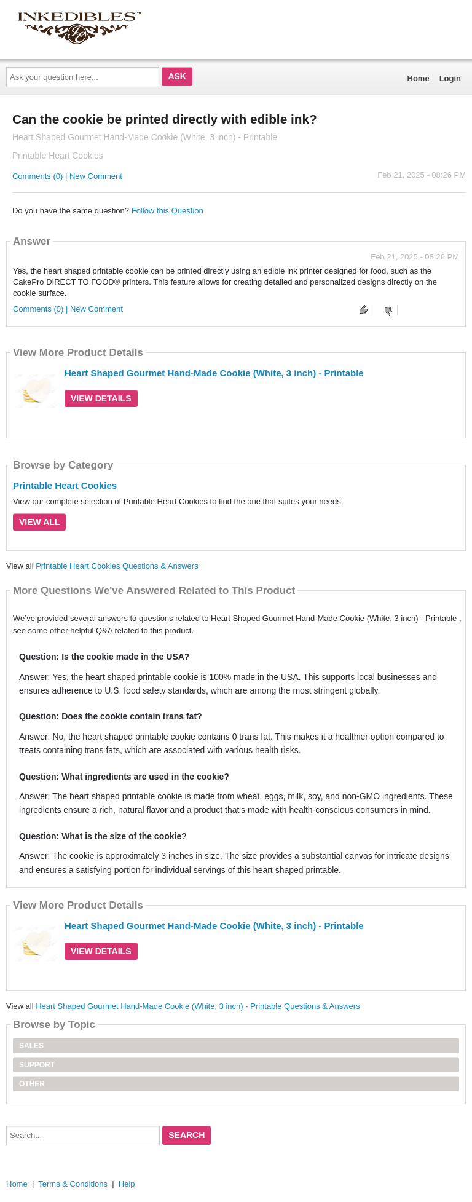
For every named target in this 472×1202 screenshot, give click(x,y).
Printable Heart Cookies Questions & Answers (117, 566)
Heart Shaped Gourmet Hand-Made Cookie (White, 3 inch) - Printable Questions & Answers (198, 1006)
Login (450, 78)
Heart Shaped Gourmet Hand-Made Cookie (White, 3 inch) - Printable (214, 373)
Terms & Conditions (73, 1183)
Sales (31, 1046)
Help (127, 1183)
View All (39, 522)
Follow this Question (167, 210)
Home (418, 78)
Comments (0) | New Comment (67, 176)
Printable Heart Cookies (65, 485)
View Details (101, 398)
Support (37, 1065)
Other (32, 1084)
